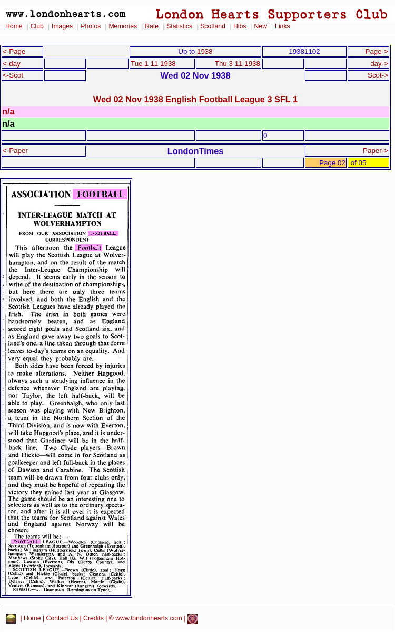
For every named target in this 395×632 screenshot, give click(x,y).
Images (62, 26)
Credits (93, 619)
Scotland (212, 26)
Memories (122, 26)
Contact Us (62, 619)
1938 (205, 51)
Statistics (179, 26)
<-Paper (15, 151)
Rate (152, 26)
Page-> (376, 51)
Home (14, 26)
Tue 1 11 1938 (153, 64)
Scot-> (378, 75)
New (260, 26)
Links (282, 26)
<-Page (14, 51)
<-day (12, 64)
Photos (91, 26)
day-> (379, 64)
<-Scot (13, 75)
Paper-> (375, 151)
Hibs (239, 26)
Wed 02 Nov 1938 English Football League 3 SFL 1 (195, 99)
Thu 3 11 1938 (237, 64)
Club (37, 26)
